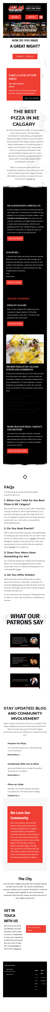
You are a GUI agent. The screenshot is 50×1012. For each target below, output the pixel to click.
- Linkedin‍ (43, 983)
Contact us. (30, 179)
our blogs (15, 946)
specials (12, 547)
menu (24, 564)
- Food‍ (36, 974)
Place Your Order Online (18, 451)
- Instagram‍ (43, 978)
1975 (18, 139)
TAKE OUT (31, 17)
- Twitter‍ (43, 980)
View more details (31, 98)
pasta (18, 569)
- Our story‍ (36, 981)
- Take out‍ (36, 978)
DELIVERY (15, 17)
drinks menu (17, 585)
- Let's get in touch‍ (36, 984)
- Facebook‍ (43, 975)
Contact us (17, 949)
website (33, 539)
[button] (41, 17)
